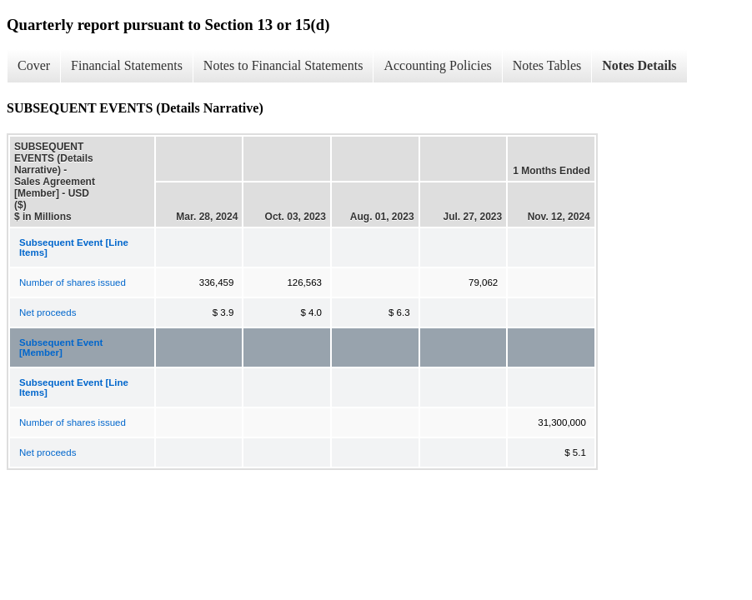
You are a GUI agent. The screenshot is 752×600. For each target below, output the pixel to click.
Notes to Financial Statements (283, 65)
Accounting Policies (437, 65)
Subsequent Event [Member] (61, 348)
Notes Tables (547, 65)
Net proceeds (47, 313)
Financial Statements (127, 65)
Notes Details (639, 65)
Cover (34, 65)
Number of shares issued (72, 283)
